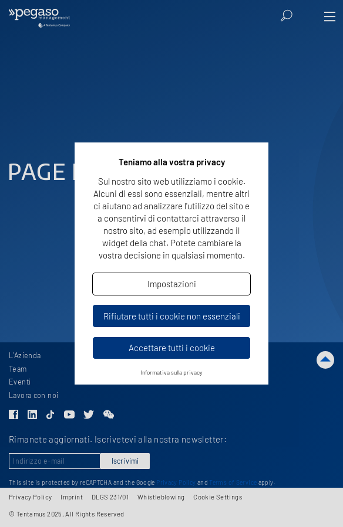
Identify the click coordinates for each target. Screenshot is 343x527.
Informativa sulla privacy (171, 372)
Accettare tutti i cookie (172, 347)
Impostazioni (171, 283)
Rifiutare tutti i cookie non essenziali (171, 316)
